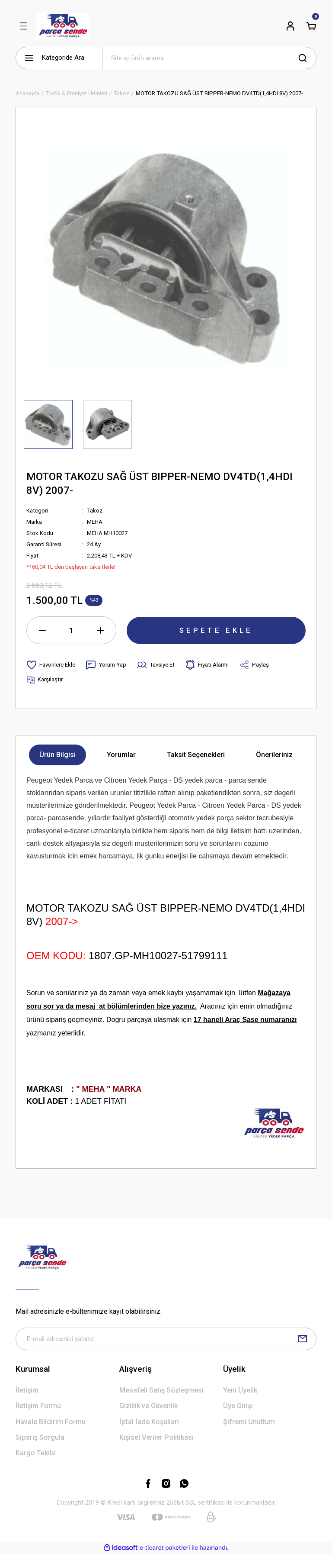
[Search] (209, 58)
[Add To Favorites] (50, 665)
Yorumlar (121, 755)
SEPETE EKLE (216, 629)
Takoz (94, 510)
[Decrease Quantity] (42, 630)
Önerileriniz (274, 755)
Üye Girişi (238, 1406)
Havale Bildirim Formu (51, 1422)
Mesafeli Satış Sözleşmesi (161, 1390)
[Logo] (62, 26)
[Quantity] (71, 630)
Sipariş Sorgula (40, 1437)
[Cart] (311, 26)
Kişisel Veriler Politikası (156, 1437)
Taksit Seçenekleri (196, 755)
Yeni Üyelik (240, 1390)
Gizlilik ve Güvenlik (148, 1406)
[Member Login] (290, 26)
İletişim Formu (38, 1406)
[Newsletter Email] (166, 1339)
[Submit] (302, 1339)
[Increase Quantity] (100, 630)
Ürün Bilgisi (57, 755)
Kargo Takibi (36, 1453)
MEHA (94, 522)
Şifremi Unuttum (249, 1422)
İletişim (27, 1390)
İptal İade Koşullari (149, 1422)
